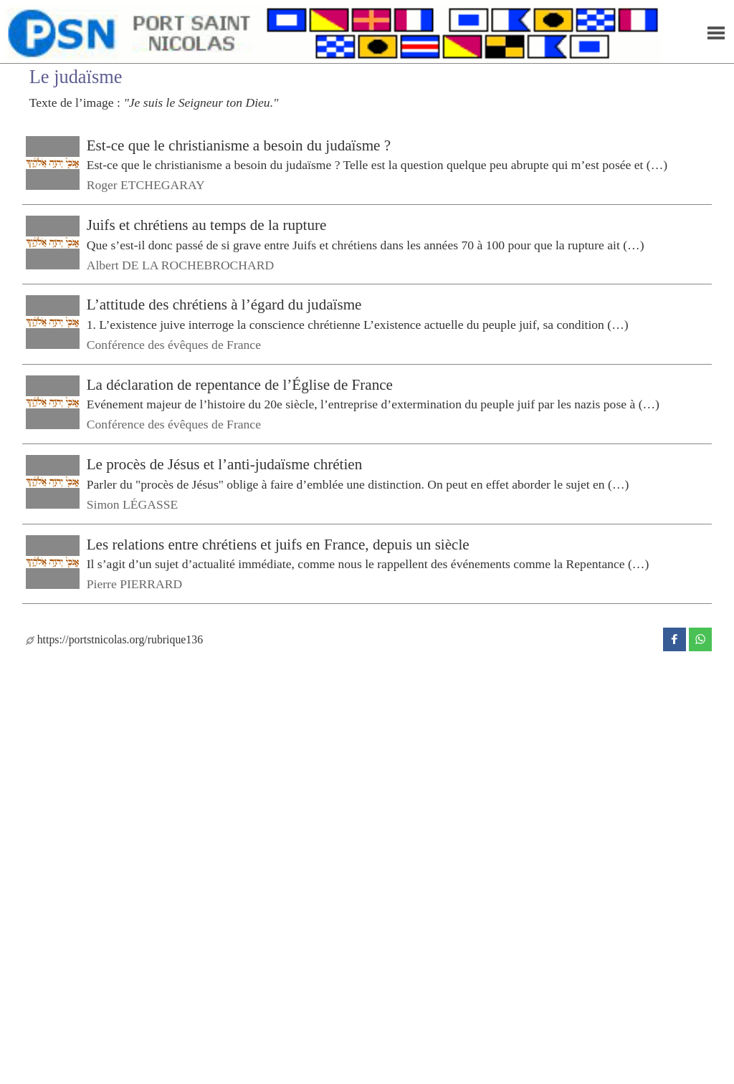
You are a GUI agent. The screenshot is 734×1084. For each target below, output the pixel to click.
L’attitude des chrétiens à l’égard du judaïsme (224, 304)
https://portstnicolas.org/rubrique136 (114, 639)
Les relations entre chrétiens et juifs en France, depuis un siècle (278, 543)
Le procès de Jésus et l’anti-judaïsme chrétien (225, 464)
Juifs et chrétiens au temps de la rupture (207, 225)
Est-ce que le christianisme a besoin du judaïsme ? (239, 145)
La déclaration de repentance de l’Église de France (240, 384)
